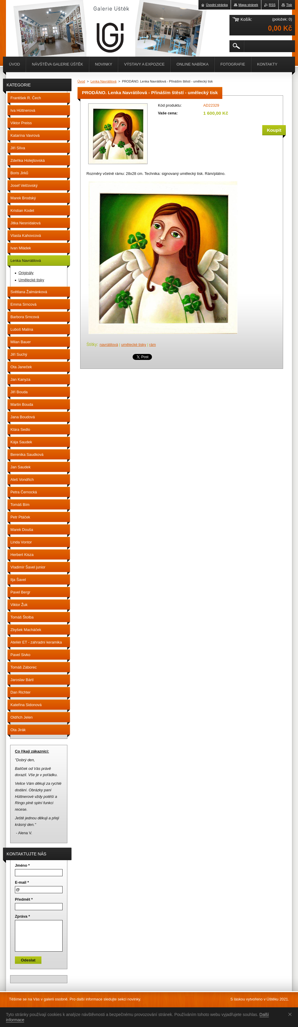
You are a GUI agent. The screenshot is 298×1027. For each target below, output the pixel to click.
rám (152, 344)
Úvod (81, 81)
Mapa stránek (248, 5)
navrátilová (109, 344)
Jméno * (22, 865)
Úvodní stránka (217, 5)
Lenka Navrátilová (104, 81)
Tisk (289, 5)
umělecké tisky (133, 344)
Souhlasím (291, 1014)
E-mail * (22, 882)
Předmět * (24, 899)
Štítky (91, 344)
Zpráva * (22, 916)
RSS (272, 5)
